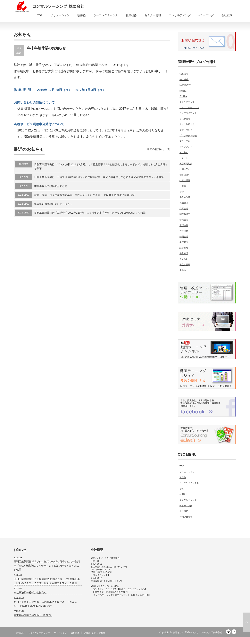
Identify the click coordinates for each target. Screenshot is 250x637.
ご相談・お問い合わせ (94, 633)
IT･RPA (183, 96)
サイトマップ (60, 633)
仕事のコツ (184, 175)
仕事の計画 (184, 180)
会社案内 (226, 15)
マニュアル (184, 141)
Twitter (228, 631)
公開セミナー (185, 494)
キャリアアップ (187, 102)
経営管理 (183, 253)
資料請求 (75, 633)
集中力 (182, 270)
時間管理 (183, 236)
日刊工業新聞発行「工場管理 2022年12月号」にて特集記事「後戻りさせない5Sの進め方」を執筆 (90, 212)
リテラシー (184, 158)
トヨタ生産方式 (187, 124)
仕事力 (182, 186)
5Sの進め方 (185, 85)
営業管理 (183, 220)
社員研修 (131, 15)
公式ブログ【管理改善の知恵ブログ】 (111, 592)
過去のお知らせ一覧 (158, 149)
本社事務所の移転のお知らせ (50, 186)
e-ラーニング (185, 505)
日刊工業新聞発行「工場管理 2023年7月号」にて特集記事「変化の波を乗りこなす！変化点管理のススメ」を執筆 (99, 177)
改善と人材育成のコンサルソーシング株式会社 (197, 632)
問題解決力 (184, 214)
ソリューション (60, 15)
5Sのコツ (183, 74)
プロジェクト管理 (188, 135)
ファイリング (185, 130)
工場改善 (183, 225)
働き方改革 (184, 197)
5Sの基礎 (183, 79)
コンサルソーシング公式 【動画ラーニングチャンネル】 (120, 589)
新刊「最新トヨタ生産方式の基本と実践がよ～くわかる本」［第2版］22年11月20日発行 (85, 194)
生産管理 (183, 242)
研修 (181, 489)
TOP (40, 15)
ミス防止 (183, 152)
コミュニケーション (189, 107)
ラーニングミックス (105, 15)
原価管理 (183, 203)
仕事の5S (183, 169)
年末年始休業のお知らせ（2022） (53, 203)
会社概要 (183, 511)
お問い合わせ (185, 517)
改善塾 (81, 15)
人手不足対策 (185, 163)
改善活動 (183, 231)
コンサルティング (180, 15)
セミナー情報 (153, 15)
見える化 (183, 259)
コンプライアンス (188, 113)
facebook (234, 631)
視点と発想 (184, 264)
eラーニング (206, 15)
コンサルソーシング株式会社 (106, 558)
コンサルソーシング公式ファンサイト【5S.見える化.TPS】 (122, 595)
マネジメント (185, 147)
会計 (181, 192)
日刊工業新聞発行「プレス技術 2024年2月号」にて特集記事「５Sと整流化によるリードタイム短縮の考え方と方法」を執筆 (101, 166)
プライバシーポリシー (39, 633)
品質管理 (183, 208)
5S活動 (182, 90)
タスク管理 (184, 119)
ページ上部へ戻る (246, 622)
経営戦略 (183, 248)
